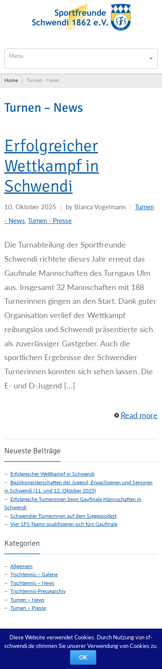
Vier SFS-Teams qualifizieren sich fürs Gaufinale (63, 524)
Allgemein (21, 566)
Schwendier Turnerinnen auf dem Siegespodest (63, 516)
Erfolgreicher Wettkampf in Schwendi (51, 165)
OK (83, 657)
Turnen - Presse (50, 220)
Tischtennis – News (32, 583)
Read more (139, 415)
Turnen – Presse (28, 608)
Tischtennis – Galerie (34, 574)
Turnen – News (27, 599)
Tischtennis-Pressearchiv (38, 591)
